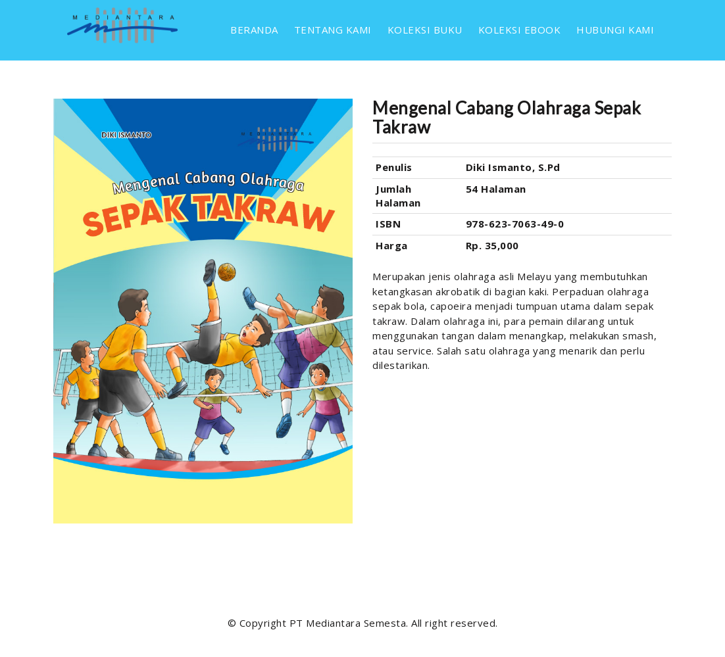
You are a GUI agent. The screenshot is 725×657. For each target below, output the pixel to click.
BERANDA (254, 29)
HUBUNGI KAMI (615, 29)
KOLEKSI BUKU (425, 29)
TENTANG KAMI (333, 29)
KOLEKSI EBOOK (519, 29)
